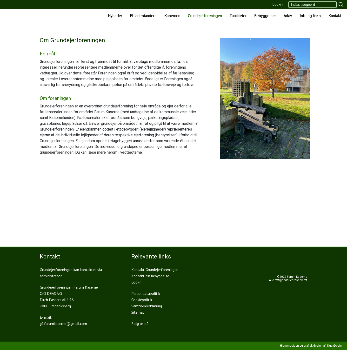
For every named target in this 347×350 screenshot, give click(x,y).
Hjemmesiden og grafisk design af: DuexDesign (311, 345)
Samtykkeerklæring (146, 306)
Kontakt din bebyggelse (150, 275)
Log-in (278, 4)
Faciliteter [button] (238, 15)
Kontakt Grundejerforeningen (154, 269)
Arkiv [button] (288, 15)
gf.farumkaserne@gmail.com (63, 323)
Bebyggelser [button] (265, 15)
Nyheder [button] (115, 15)
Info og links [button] (310, 15)
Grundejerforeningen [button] (205, 15)
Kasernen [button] (172, 15)
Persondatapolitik (145, 293)
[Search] (312, 4)
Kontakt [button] (334, 15)
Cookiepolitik (141, 299)
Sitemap (138, 312)
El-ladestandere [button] (143, 15)
